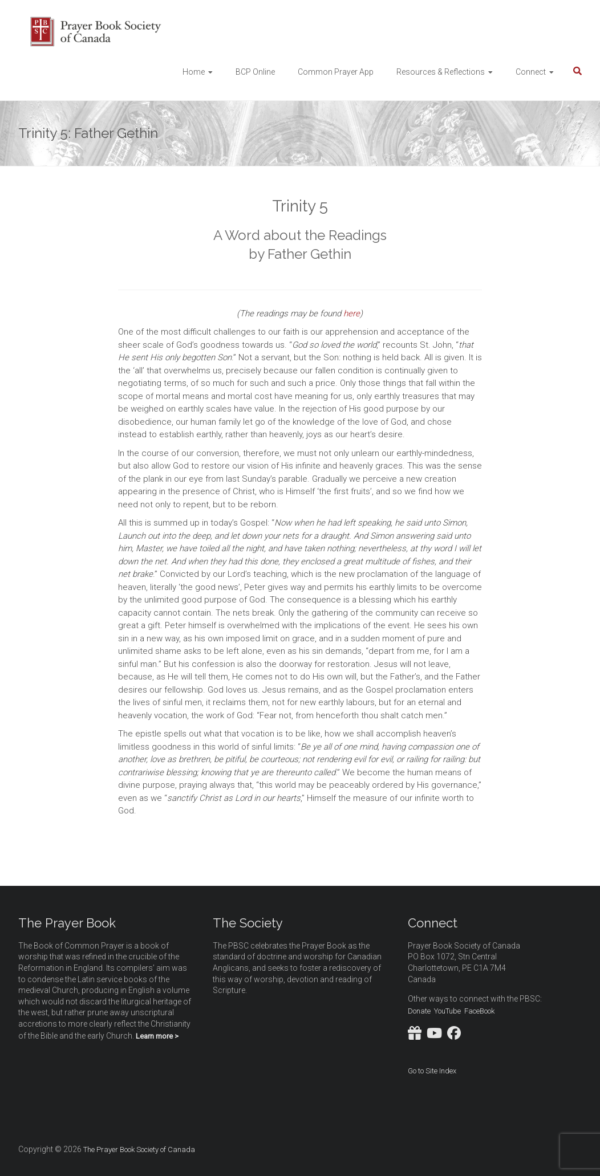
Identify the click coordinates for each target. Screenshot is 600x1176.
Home (194, 71)
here (351, 313)
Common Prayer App (336, 71)
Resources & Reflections (440, 71)
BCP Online (255, 71)
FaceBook (479, 1011)
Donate (419, 1011)
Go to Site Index (432, 1071)
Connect (531, 71)
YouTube (447, 1011)
